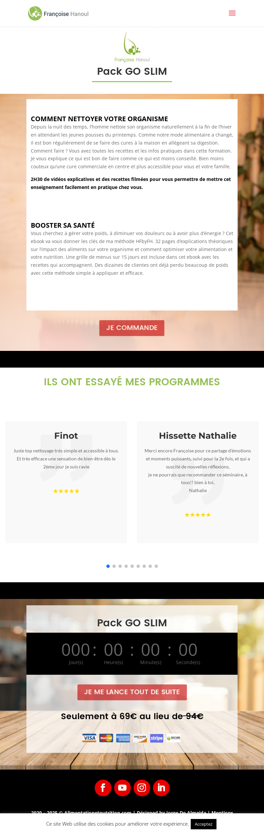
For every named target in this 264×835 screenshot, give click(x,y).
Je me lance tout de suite (132, 692)
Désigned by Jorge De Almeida (172, 813)
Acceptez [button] (203, 824)
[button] (108, 566)
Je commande (132, 328)
